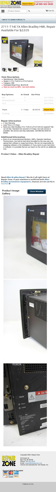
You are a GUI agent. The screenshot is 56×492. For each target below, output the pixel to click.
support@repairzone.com (33, 463)
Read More (5, 184)
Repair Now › (28, 4)
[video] (28, 165)
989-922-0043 (46, 4)
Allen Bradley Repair (15, 177)
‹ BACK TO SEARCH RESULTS (13, 20)
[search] (17, 11)
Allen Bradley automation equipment (25, 180)
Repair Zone (36, 455)
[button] (29, 11)
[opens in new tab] (13, 490)
